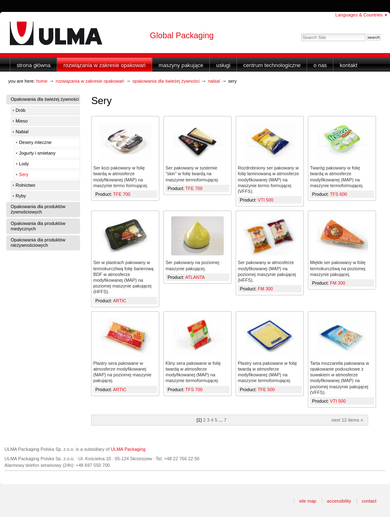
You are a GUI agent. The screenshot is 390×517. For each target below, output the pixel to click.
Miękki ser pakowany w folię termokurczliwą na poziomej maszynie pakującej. (337, 268)
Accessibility (339, 500)
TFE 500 (266, 389)
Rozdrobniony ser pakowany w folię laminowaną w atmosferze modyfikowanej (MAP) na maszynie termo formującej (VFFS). (268, 179)
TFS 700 (194, 389)
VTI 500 (265, 199)
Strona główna (33, 65)
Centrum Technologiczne (272, 65)
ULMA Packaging (128, 449)
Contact (369, 500)
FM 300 (265, 288)
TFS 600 (338, 194)
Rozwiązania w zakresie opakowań (105, 65)
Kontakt (349, 65)
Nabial (214, 81)
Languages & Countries (361, 14)
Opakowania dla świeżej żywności (166, 81)
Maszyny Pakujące (180, 65)
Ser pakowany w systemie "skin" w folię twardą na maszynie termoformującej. (192, 173)
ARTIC (119, 300)
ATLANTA (194, 277)
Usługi (223, 65)
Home (42, 81)
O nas (320, 65)
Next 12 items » (347, 419)
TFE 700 (122, 194)
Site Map (307, 500)
